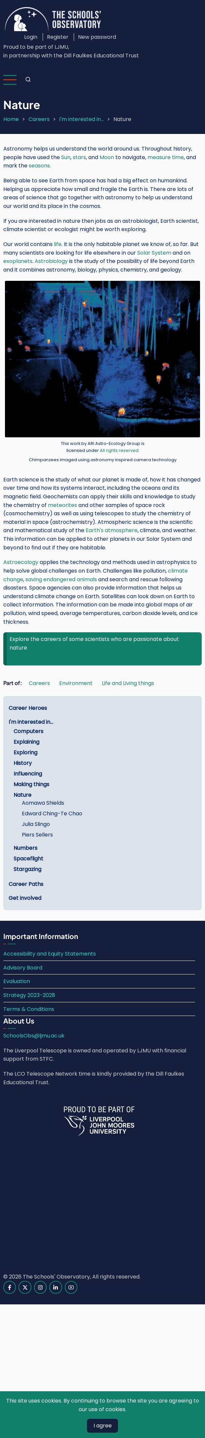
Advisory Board (22, 967)
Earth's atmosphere (112, 530)
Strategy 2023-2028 (29, 995)
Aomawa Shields (43, 803)
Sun (65, 157)
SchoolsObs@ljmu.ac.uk (33, 1035)
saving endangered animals (61, 579)
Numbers (25, 848)
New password (97, 37)
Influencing (28, 774)
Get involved (25, 898)
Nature (22, 795)
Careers (39, 119)
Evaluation (16, 981)
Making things (31, 784)
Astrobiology (51, 261)
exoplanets (17, 261)
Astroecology (20, 562)
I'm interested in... (81, 119)
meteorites (62, 505)
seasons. (40, 165)
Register (57, 37)
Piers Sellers (37, 835)
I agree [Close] (103, 1425)
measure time (165, 157)
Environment (76, 683)
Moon (107, 157)
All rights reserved (119, 450)
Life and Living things (128, 683)
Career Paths (26, 884)
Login (30, 37)
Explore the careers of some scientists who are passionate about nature (94, 643)
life (58, 244)
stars (79, 157)
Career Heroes (28, 708)
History (23, 763)
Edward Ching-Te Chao (52, 813)
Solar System (154, 253)
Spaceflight (28, 858)
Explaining (26, 742)
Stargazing (27, 869)
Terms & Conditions (28, 1009)
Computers (28, 731)
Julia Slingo (36, 824)
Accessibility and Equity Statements (49, 954)
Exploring (25, 752)
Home (11, 119)
